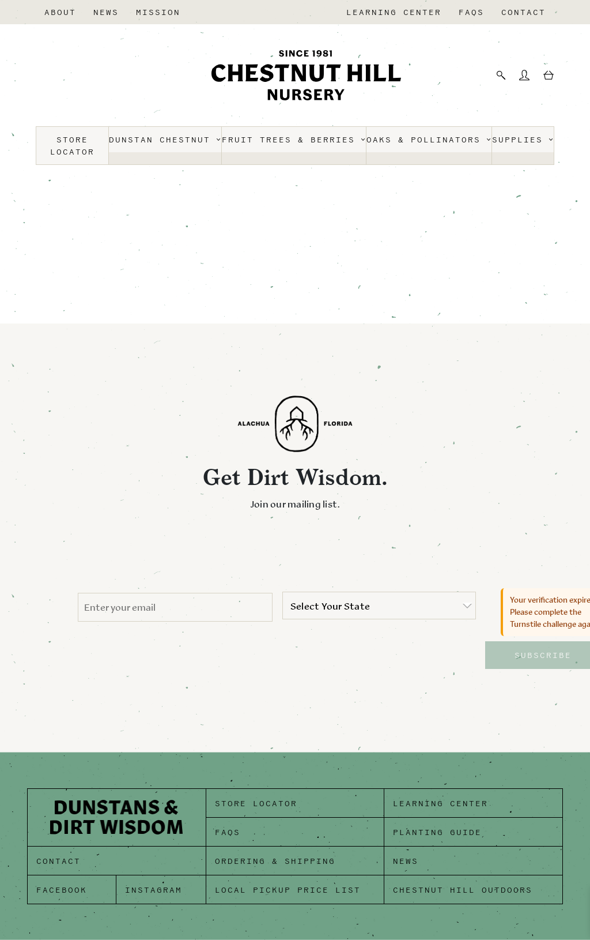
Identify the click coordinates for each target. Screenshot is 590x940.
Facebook (61, 890)
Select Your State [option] (330, 606)
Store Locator (72, 146)
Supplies (523, 140)
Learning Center (393, 12)
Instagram (153, 890)
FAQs (471, 12)
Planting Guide (437, 832)
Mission (158, 12)
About (60, 12)
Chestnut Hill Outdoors (462, 890)
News (106, 12)
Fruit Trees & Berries (294, 140)
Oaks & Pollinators (428, 140)
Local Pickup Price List (288, 890)
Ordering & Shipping (275, 861)
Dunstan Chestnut (165, 140)
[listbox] (379, 605)
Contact (523, 12)
